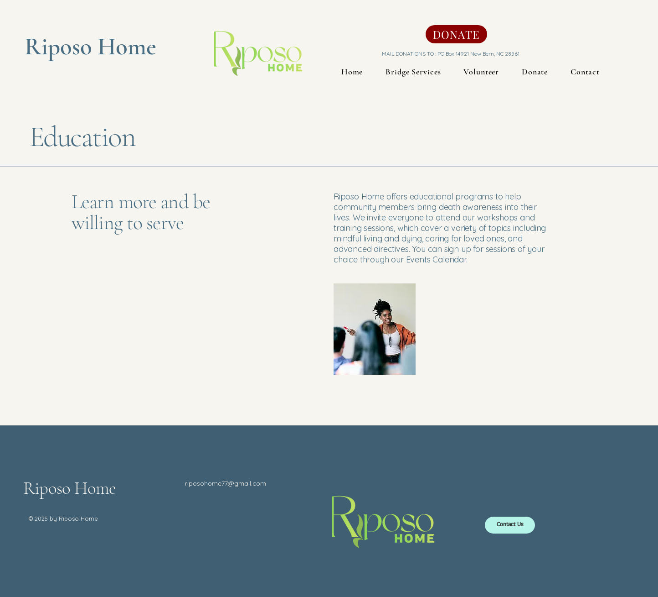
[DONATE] (456, 34)
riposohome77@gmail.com (225, 483)
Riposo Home (69, 488)
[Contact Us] (510, 525)
